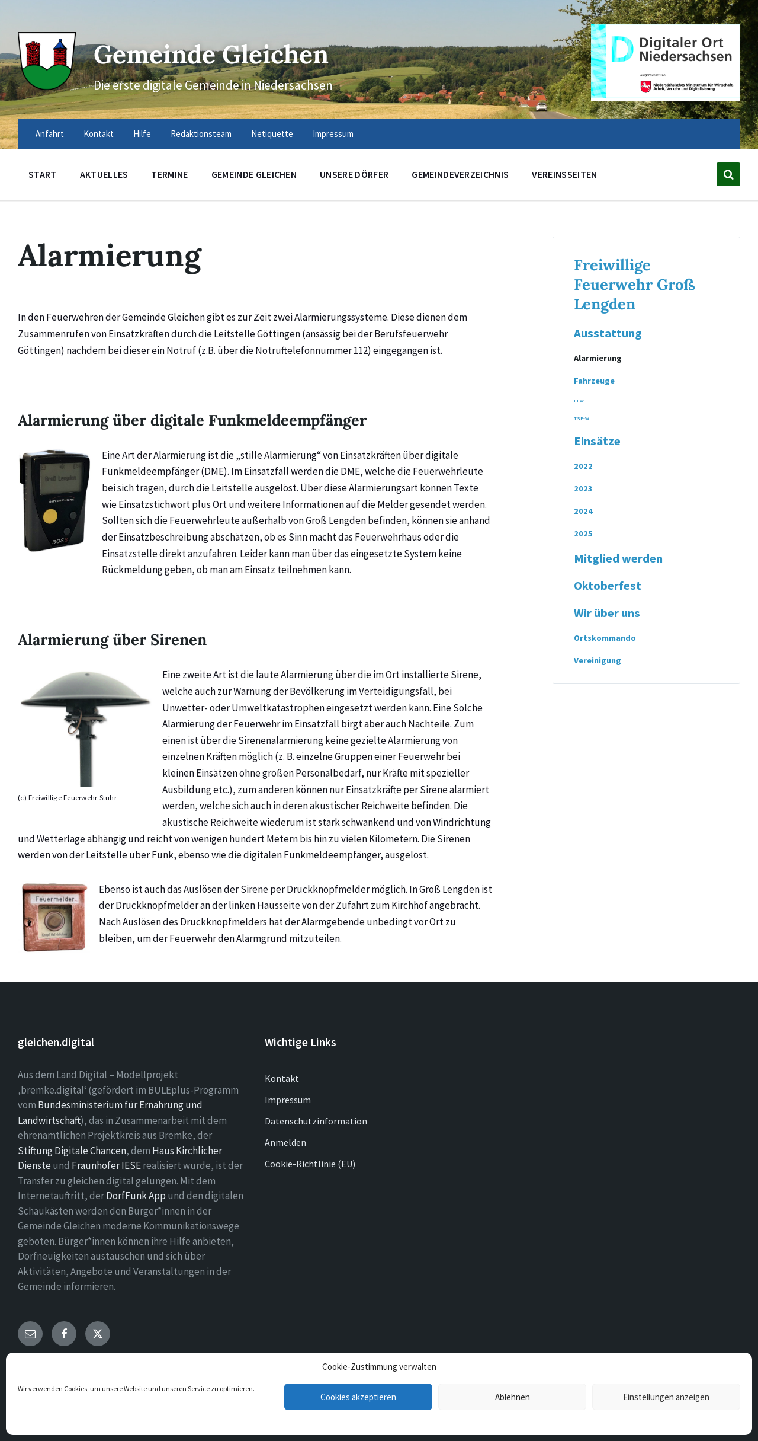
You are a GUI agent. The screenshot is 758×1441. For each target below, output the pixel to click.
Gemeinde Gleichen (229, 52)
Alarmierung (598, 358)
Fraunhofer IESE (106, 1165)
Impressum (288, 1099)
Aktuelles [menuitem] (104, 174)
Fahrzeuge (594, 380)
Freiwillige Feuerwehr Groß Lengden (634, 284)
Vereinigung (597, 660)
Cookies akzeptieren (358, 1396)
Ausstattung (608, 333)
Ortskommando (605, 637)
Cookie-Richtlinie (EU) (310, 1164)
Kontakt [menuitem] (98, 133)
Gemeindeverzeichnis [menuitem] (460, 174)
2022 (583, 466)
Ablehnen (512, 1396)
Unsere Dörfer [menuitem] (354, 174)
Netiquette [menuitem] (272, 133)
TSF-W (581, 418)
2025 (583, 533)
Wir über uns (607, 613)
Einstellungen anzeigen (666, 1396)
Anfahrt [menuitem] (50, 133)
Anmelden (285, 1142)
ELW (579, 401)
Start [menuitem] (42, 174)
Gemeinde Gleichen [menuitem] (254, 174)
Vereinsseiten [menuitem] (564, 174)
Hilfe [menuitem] (142, 133)
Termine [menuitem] (169, 174)
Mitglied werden (618, 558)
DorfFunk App (136, 1195)
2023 (583, 488)
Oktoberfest (607, 585)
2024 (583, 511)
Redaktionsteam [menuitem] (201, 133)
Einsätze (597, 441)
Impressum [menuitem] (333, 133)
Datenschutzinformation (316, 1121)
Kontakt (282, 1078)
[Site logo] (44, 84)
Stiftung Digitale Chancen (72, 1150)
